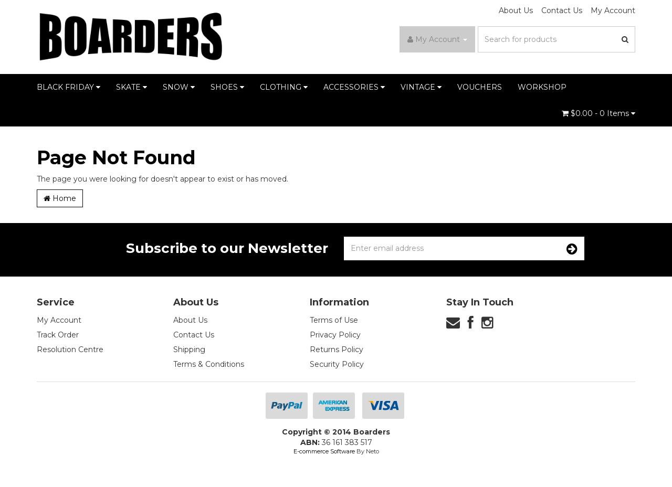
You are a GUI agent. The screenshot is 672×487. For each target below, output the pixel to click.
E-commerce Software (324, 451)
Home (60, 198)
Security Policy (337, 364)
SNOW (179, 87)
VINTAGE (421, 87)
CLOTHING (284, 87)
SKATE (131, 87)
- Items (598, 113)
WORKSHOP (542, 87)
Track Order (58, 335)
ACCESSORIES (354, 87)
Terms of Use (334, 320)
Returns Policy (336, 349)
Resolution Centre (70, 349)
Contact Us (561, 10)
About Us (516, 10)
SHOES (227, 87)
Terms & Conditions (208, 364)
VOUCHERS (479, 87)
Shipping (189, 349)
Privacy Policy (335, 335)
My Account (613, 10)
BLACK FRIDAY (68, 87)
